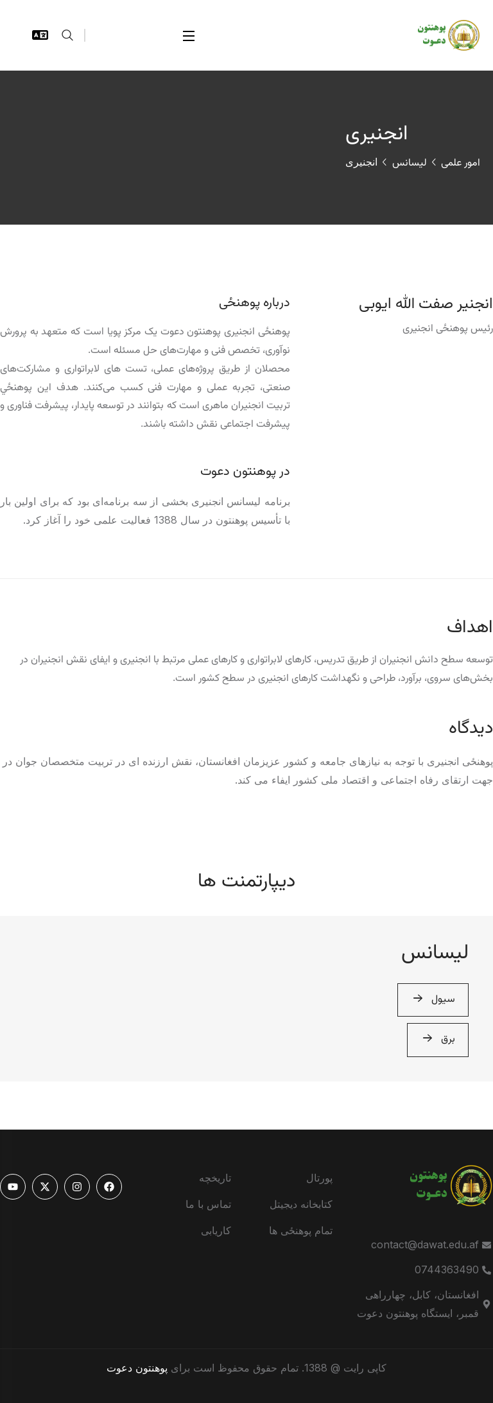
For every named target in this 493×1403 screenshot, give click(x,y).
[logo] (441, 34)
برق (437, 1040)
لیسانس (409, 163)
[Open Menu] (189, 35)
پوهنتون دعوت (137, 1367)
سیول (433, 1000)
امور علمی (460, 163)
